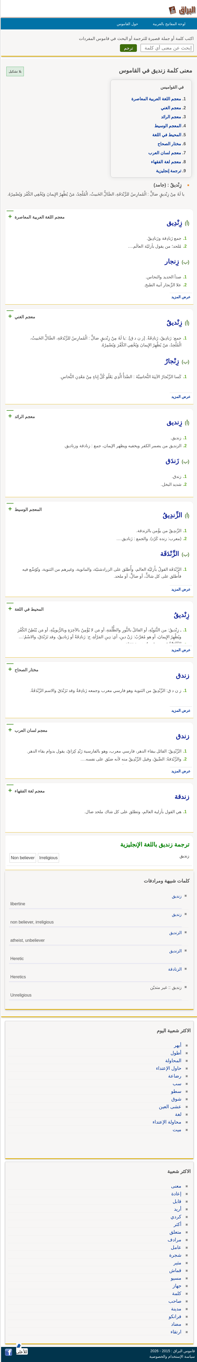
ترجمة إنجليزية (167, 171)
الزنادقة (174, 969)
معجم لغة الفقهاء (165, 162)
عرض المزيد (180, 297)
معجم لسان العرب (163, 153)
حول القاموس (126, 24)
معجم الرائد (170, 117)
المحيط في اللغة (165, 135)
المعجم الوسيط (167, 126)
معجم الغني (170, 108)
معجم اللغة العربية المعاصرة (155, 99)
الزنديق (174, 932)
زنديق (176, 896)
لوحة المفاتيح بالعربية (168, 24)
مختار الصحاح (168, 144)
